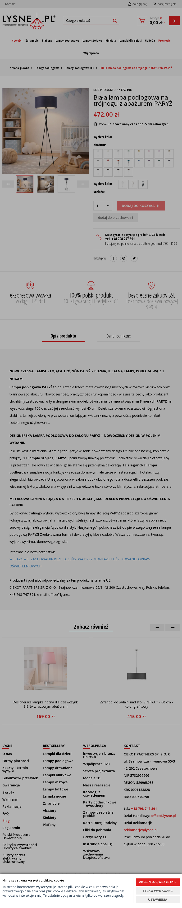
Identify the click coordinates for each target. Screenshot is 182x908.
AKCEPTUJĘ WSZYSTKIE (157, 882)
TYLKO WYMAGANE (158, 891)
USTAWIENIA (157, 899)
